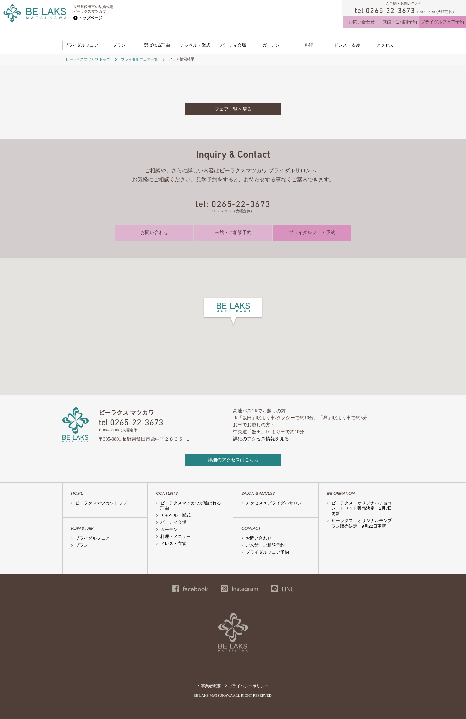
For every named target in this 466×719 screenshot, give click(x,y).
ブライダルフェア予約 (442, 21)
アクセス (384, 45)
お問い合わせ (362, 21)
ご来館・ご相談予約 (265, 545)
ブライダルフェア (81, 45)
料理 (309, 45)
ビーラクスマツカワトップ (101, 503)
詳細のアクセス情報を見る (261, 438)
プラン (119, 45)
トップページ (90, 18)
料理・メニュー (175, 536)
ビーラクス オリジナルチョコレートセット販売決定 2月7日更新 (361, 508)
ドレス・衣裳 (347, 45)
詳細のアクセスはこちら (233, 459)
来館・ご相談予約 (400, 21)
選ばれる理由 (157, 45)
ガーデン (271, 45)
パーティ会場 (233, 45)
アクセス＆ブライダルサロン (274, 503)
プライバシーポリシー (248, 686)
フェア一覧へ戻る (233, 109)
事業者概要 (211, 686)
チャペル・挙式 (195, 45)
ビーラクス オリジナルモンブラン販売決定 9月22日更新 (361, 523)
